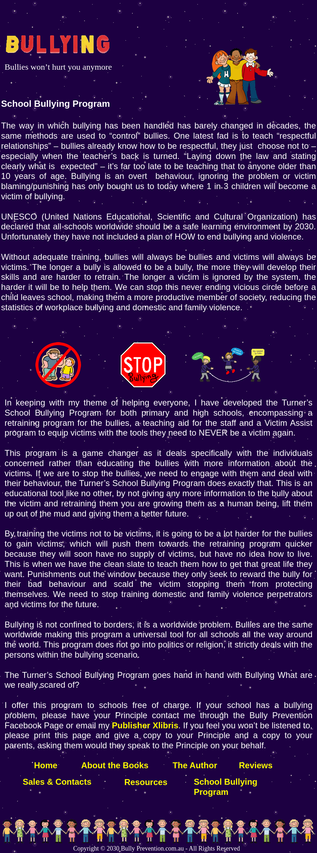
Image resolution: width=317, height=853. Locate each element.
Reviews (255, 765)
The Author (195, 765)
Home (46, 765)
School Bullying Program (225, 787)
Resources (146, 782)
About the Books (114, 765)
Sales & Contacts (57, 781)
